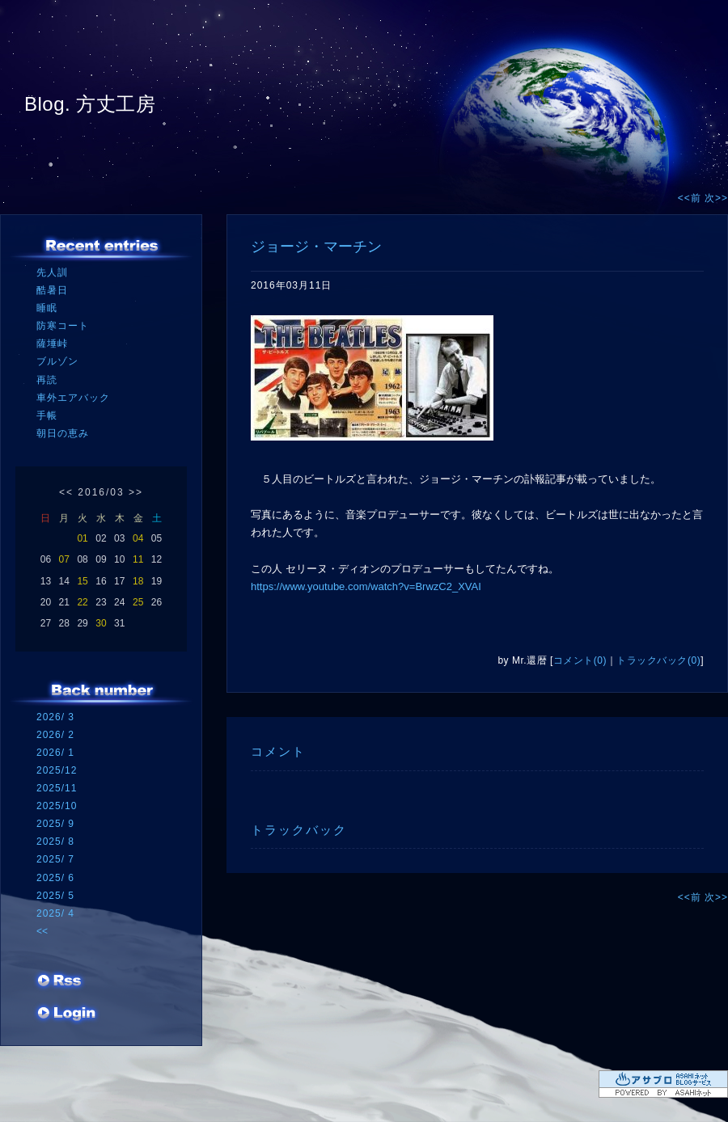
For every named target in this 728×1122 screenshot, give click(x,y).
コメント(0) (580, 660)
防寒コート (62, 325)
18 (138, 581)
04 (138, 538)
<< (66, 492)
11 (138, 559)
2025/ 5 (55, 895)
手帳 (46, 415)
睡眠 (46, 308)
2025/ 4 (55, 913)
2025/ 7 (55, 859)
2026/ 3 (55, 717)
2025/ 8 (55, 841)
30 (100, 623)
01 (82, 538)
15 (82, 581)
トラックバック (299, 830)
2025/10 (56, 806)
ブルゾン (57, 361)
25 (138, 602)
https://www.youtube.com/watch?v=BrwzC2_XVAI (366, 586)
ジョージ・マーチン (316, 246)
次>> (716, 198)
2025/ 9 (55, 823)
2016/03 (101, 492)
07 (64, 559)
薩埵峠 (52, 343)
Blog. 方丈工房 (89, 104)
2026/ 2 (55, 734)
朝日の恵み (62, 433)
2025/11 (56, 788)
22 (82, 602)
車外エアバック (73, 397)
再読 (46, 380)
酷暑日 (52, 290)
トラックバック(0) (658, 660)
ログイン (66, 1014)
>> (136, 492)
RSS (60, 982)
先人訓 (52, 272)
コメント (278, 751)
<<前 (691, 198)
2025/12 (56, 770)
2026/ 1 (55, 752)
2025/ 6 (55, 878)
